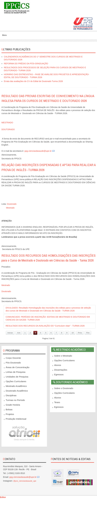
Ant (18, 333)
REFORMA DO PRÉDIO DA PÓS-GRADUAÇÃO (26, 63)
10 (73, 333)
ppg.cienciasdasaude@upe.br (37, 151)
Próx (80, 333)
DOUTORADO (8, 129)
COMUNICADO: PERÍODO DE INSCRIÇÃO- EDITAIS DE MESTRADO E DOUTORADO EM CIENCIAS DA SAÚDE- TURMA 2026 (48, 318)
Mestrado (10, 208)
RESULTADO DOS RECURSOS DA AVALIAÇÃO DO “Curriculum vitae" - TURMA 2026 (45, 326)
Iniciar (10, 333)
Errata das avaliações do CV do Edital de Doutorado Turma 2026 (33, 81)
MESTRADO (7, 122)
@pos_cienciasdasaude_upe (24, 481)
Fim (87, 333)
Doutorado (11, 204)
